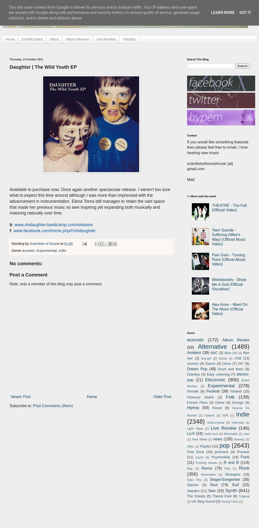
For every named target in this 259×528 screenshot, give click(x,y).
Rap (190, 468)
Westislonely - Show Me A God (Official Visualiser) (229, 284)
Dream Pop (197, 369)
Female (193, 391)
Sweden (193, 491)
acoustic (28, 251)
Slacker (193, 485)
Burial (223, 358)
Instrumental (215, 422)
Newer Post (21, 397)
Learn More (223, 12)
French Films (197, 402)
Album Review (235, 340)
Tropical (244, 496)
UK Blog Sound (203, 501)
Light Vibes (195, 428)
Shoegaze (233, 474)
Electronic (215, 379)
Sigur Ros (194, 480)
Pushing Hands (206, 463)
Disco (226, 363)
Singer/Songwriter (225, 479)
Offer (190, 446)
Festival (212, 391)
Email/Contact (32, 39)
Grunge (238, 402)
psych (199, 457)
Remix (206, 468)
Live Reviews (106, 39)
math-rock (211, 434)
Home (10, 39)
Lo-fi (190, 434)
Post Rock (195, 452)
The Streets (196, 496)
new (246, 434)
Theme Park (222, 496)
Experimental (47, 251)
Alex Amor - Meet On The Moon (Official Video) (229, 309)
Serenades (208, 474)
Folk (230, 396)
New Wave (199, 439)
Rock (244, 468)
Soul (214, 485)
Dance (210, 363)
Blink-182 (230, 353)
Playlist (205, 446)
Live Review (223, 428)
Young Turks (229, 501)
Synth (231, 490)
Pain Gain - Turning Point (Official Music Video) (229, 259)
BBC (214, 353)
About (54, 39)
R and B (231, 463)
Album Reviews (77, 39)
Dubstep (193, 374)
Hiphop (193, 408)
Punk (245, 457)
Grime (219, 402)
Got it (245, 12)
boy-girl (206, 358)
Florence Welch (200, 397)
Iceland (209, 415)
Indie (62, 251)
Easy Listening (218, 374)
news (217, 439)
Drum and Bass (230, 369)
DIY (241, 363)
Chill (238, 358)
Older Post (162, 397)
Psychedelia (221, 457)
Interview (238, 422)
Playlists (129, 39)
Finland (235, 391)
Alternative (212, 346)
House (217, 408)
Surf (235, 485)
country (192, 363)
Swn (212, 491)
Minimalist (231, 434)
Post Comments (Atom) (53, 406)
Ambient (194, 353)
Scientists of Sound (45, 244)
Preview (243, 452)
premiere (222, 452)
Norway (239, 439)
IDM (225, 415)
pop (224, 445)
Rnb (227, 468)
